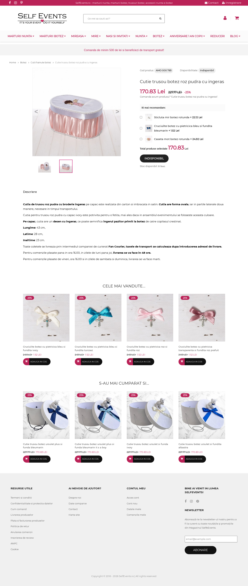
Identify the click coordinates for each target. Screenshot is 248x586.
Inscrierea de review (22, 537)
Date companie (78, 503)
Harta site (74, 514)
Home (14, 62)
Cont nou (132, 503)
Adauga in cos (38, 361)
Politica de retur (20, 526)
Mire (96, 36)
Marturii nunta (21, 36)
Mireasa (78, 36)
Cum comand (19, 509)
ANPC (14, 543)
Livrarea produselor (22, 514)
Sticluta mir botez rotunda (171, 117)
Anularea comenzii (22, 532)
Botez (159, 36)
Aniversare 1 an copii (187, 36)
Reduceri (217, 36)
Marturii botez (53, 36)
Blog (235, 36)
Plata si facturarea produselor (27, 520)
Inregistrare (231, 2)
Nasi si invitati (118, 36)
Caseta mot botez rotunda (172, 139)
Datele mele (134, 509)
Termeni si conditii (21, 497)
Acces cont (133, 497)
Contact (212, 2)
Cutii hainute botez (42, 62)
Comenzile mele (136, 514)
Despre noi (75, 497)
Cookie (15, 549)
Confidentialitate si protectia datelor (32, 503)
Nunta (141, 36)
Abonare (200, 550)
